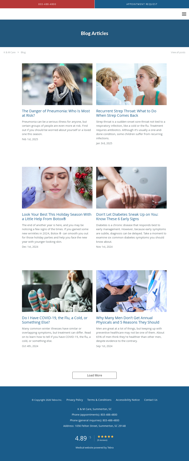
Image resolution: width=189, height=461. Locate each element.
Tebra (110, 447)
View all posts (178, 52)
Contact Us (150, 400)
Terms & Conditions (99, 400)
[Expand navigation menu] (184, 14)
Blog (23, 52)
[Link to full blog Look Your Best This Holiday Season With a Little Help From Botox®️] (57, 195)
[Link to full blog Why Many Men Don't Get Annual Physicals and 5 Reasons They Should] (131, 298)
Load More (94, 375)
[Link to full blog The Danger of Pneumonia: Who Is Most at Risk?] (57, 91)
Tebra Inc (56, 400)
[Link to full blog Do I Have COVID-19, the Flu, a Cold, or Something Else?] (57, 298)
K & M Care (10, 52)
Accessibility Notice (128, 400)
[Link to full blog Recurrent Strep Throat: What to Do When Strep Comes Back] (131, 91)
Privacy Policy (74, 400)
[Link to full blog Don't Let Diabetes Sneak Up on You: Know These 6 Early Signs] (131, 195)
